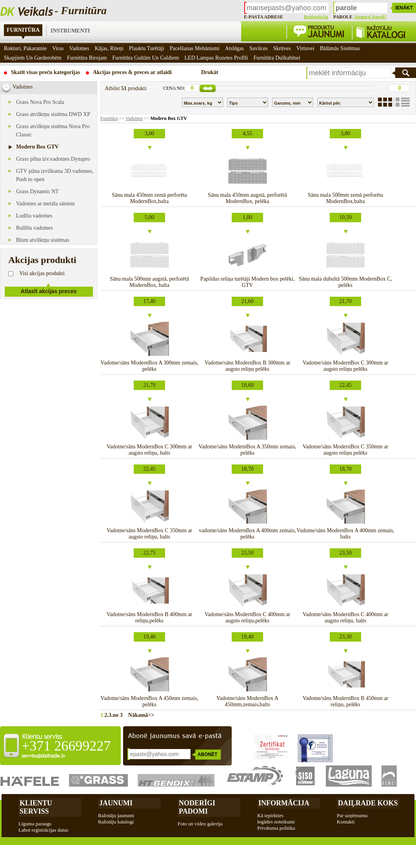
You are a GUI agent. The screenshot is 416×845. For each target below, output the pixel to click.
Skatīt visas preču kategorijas (45, 72)
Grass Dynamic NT (37, 191)
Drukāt (209, 72)
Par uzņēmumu (352, 815)
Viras (58, 48)
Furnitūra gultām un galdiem (145, 58)
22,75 (149, 553)
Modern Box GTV (37, 147)
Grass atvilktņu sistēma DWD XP (53, 114)
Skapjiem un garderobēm (33, 58)
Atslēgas (234, 48)
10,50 (345, 217)
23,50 (247, 553)
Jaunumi (116, 803)
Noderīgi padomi (197, 807)
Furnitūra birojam (87, 58)
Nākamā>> (138, 715)
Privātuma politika (276, 828)
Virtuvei (305, 48)
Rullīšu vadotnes (34, 228)
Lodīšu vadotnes (34, 216)
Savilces (258, 48)
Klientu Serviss (36, 807)
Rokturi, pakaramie (25, 48)
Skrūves (282, 48)
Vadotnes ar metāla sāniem (45, 204)
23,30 (345, 637)
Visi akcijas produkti (42, 273)
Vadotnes (134, 118)
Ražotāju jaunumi (116, 815)
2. (107, 715)
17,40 (149, 301)
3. (111, 715)
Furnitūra (23, 30)
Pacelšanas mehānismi (195, 48)
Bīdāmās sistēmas (340, 48)
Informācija (283, 803)
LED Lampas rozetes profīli (216, 58)
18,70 (247, 469)
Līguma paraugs (34, 824)
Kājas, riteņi (109, 48)
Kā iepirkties (270, 815)
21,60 (247, 301)
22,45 (345, 385)
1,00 (248, 217)
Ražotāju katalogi (116, 822)
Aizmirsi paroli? (370, 17)
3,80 (346, 133)
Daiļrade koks (368, 803)
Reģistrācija (316, 17)
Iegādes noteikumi (276, 822)
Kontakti (346, 822)
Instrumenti (70, 31)
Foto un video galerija (200, 824)
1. (102, 715)
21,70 (345, 301)
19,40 (149, 637)
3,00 (149, 133)
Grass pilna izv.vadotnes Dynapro (53, 159)
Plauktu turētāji (146, 48)
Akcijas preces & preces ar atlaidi (132, 72)
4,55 (248, 133)
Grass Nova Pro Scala (40, 102)
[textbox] (349, 72)
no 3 (118, 715)
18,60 (247, 385)
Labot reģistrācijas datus (43, 830)
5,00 (149, 217)
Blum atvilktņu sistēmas (42, 240)
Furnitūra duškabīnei (277, 58)
